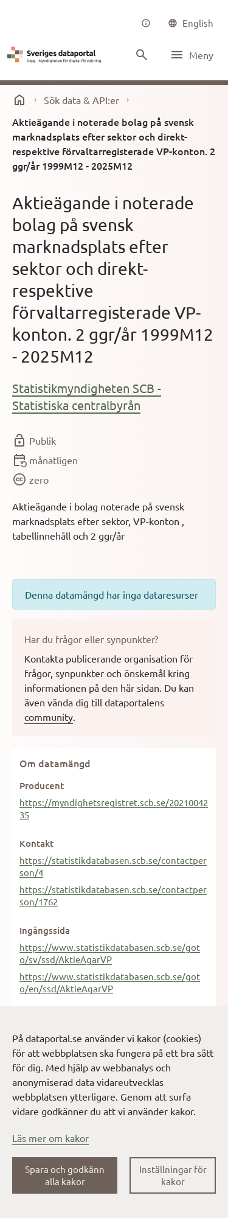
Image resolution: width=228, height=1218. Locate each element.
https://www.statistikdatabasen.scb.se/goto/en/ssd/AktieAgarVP (109, 982)
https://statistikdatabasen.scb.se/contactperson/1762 (113, 895)
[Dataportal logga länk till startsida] (56, 54)
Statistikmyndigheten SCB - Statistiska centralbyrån (86, 396)
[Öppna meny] (191, 54)
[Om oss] (146, 23)
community (48, 717)
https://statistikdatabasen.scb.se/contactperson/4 (113, 866)
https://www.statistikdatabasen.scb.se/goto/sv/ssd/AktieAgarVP (109, 953)
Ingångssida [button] (44, 930)
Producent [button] (41, 785)
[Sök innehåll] (141, 54)
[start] (19, 99)
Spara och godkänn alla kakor (65, 1175)
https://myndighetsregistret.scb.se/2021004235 (113, 808)
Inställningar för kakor (173, 1175)
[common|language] (191, 23)
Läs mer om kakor (50, 1138)
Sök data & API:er (81, 100)
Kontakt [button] (36, 843)
